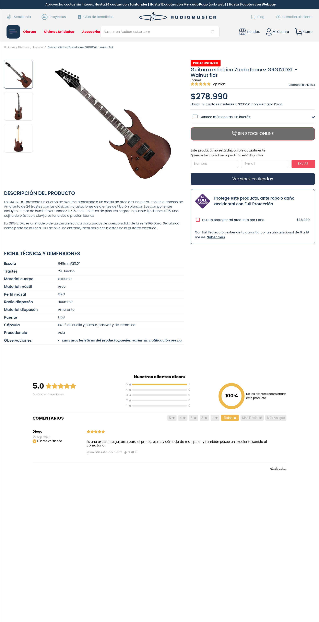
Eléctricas (23, 47)
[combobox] (160, 32)
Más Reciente (252, 418)
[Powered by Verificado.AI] (278, 469)
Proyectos (55, 17)
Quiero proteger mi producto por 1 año (233, 220)
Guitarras (9, 47)
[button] (114, 121)
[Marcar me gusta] (127, 452)
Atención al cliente (294, 17)
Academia (19, 17)
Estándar (38, 47)
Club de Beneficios (96, 17)
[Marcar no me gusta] (134, 452)
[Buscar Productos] (213, 32)
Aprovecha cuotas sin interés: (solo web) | (160, 4)
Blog (257, 17)
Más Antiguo (276, 418)
